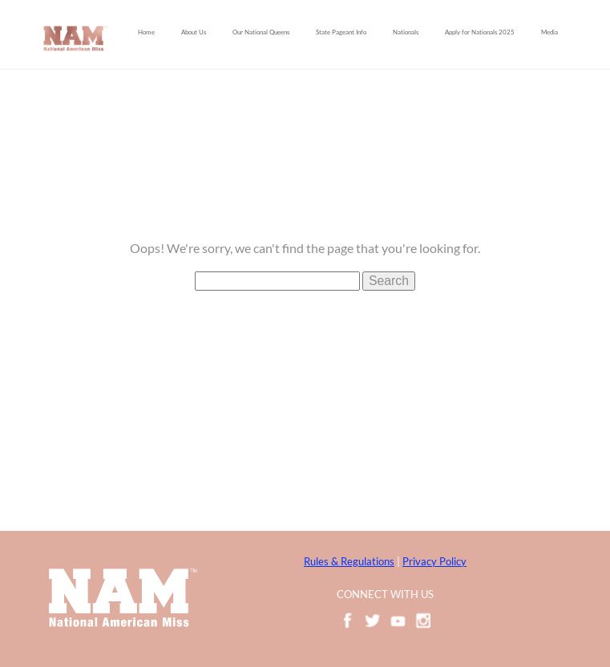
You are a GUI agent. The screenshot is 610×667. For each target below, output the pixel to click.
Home (146, 32)
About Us (193, 32)
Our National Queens (260, 32)
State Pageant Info (341, 32)
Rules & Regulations (349, 561)
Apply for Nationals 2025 (480, 32)
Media (549, 32)
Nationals (405, 32)
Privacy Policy (434, 561)
